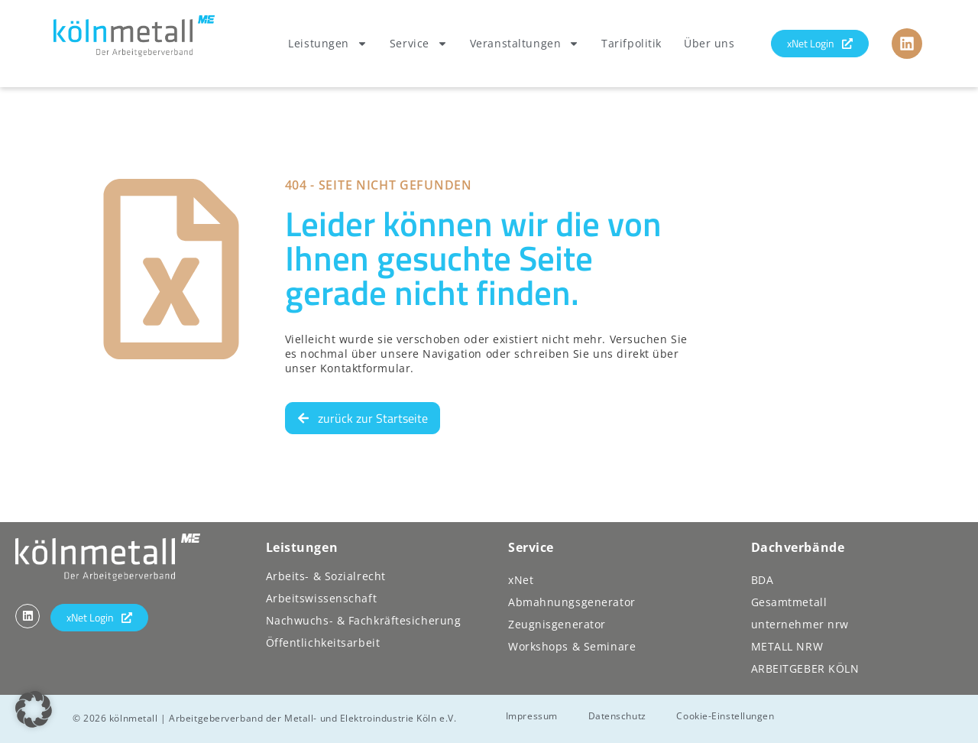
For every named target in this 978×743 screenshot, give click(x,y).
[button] (33, 709)
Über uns (709, 43)
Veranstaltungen (524, 43)
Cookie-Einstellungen (726, 715)
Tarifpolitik (631, 43)
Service (419, 43)
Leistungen (328, 43)
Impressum (532, 715)
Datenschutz (617, 715)
